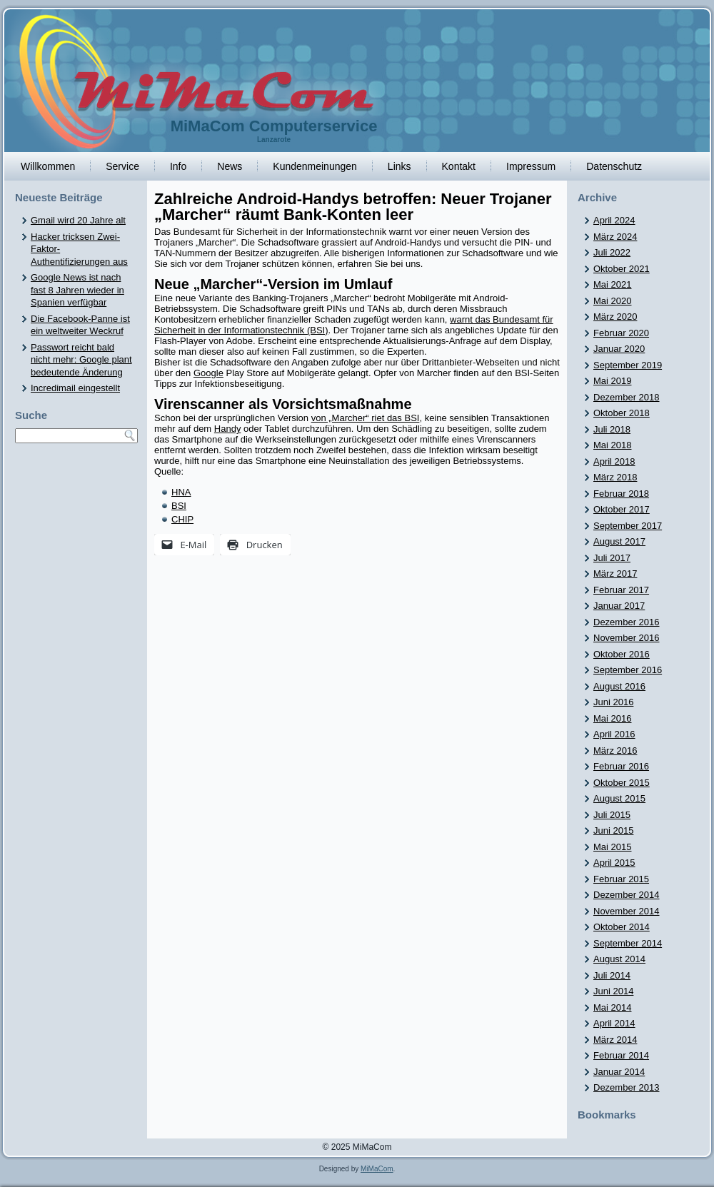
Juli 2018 (611, 429)
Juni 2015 (613, 830)
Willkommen (48, 166)
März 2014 (615, 1039)
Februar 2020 (621, 333)
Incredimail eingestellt (75, 388)
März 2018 (615, 477)
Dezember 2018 (626, 397)
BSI (178, 505)
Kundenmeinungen (315, 166)
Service (122, 166)
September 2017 (627, 525)
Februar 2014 (621, 1055)
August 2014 (619, 959)
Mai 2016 (612, 718)
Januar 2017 (619, 605)
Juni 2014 (613, 991)
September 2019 (627, 365)
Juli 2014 (611, 975)
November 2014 (626, 911)
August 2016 (619, 686)
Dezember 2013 (626, 1087)
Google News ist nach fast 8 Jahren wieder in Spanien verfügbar (77, 290)
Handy (227, 428)
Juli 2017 (611, 557)
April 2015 (614, 862)
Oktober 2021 (621, 268)
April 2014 (614, 1023)
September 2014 (627, 943)
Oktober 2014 (621, 926)
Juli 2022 (611, 252)
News (229, 166)
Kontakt (459, 166)
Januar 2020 (619, 348)
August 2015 (619, 798)
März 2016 (615, 750)
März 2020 (615, 316)
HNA (181, 492)
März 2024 (615, 236)
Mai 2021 (612, 284)
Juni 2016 (613, 702)
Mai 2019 (612, 380)
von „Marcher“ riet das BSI (365, 418)
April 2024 (614, 220)
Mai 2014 (612, 1007)
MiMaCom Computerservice (274, 126)
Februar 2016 (621, 766)
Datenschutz (614, 166)
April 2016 (614, 734)
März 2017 (615, 573)
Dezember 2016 (626, 622)
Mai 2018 (612, 445)
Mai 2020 (612, 301)
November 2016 (626, 637)
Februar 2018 (621, 493)
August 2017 (619, 541)
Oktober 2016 (621, 654)
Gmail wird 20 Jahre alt (78, 220)
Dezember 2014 (626, 894)
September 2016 (627, 670)
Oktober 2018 (621, 413)
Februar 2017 (621, 590)
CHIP (182, 519)
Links (399, 166)
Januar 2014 (619, 1071)
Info (178, 166)
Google (208, 373)
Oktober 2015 (621, 782)
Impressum (530, 166)
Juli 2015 (611, 814)
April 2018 (614, 461)
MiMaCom (377, 1169)
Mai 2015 (612, 847)
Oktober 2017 (621, 509)
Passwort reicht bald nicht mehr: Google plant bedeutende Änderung (81, 360)
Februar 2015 (621, 879)
